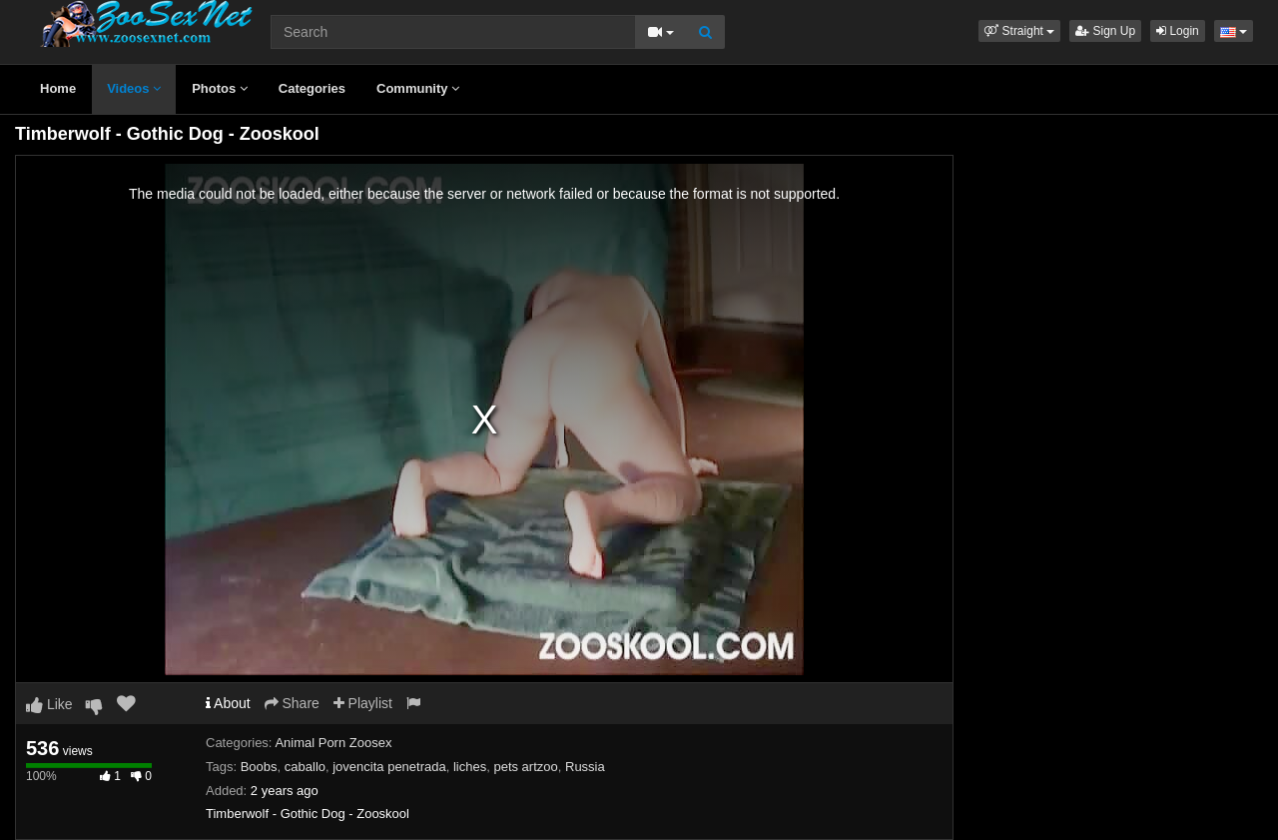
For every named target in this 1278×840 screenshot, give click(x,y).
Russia (585, 766)
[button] (1019, 31)
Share (292, 703)
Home (58, 88)
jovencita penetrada (388, 766)
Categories (312, 88)
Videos (134, 88)
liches (469, 766)
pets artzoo (525, 766)
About (228, 703)
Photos (220, 88)
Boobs (259, 766)
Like (49, 704)
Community (417, 88)
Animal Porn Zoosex (333, 742)
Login (1177, 31)
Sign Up (1105, 31)
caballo (305, 766)
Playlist (362, 703)
